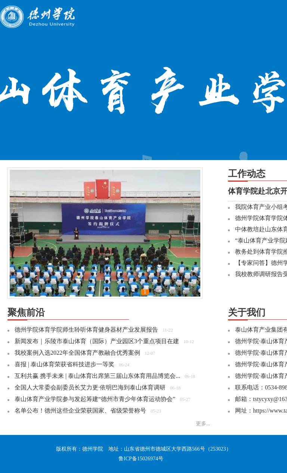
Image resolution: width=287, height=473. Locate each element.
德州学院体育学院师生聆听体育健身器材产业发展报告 (86, 329)
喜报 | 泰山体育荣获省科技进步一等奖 (64, 364)
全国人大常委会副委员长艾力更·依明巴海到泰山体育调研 (90, 387)
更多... (203, 423)
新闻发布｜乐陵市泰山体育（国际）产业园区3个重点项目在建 (96, 341)
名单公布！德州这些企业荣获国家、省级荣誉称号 (80, 410)
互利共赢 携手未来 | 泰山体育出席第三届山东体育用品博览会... (97, 376)
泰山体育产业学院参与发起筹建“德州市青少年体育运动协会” (95, 399)
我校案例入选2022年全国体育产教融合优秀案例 (77, 353)
